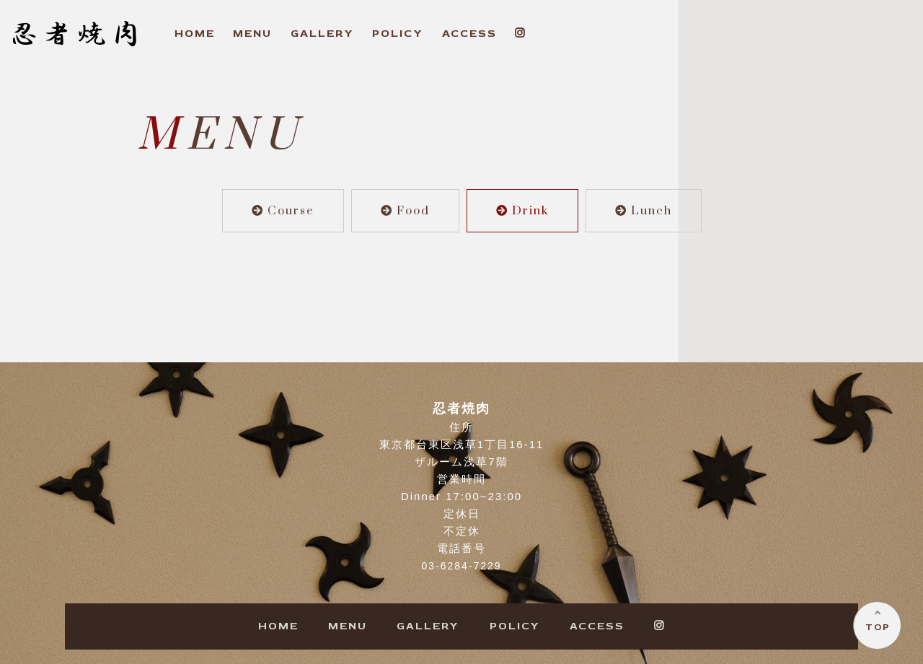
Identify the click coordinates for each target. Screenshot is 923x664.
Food (405, 211)
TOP (876, 626)
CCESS (469, 33)
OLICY (397, 33)
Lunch (643, 211)
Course (283, 211)
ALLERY (322, 33)
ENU (252, 33)
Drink (522, 211)
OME (195, 33)
